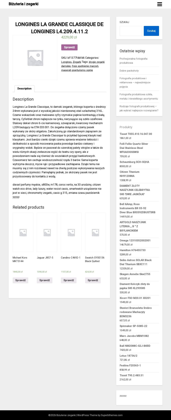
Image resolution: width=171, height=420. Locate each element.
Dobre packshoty (129, 70)
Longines (66, 62)
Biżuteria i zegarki (23, 4)
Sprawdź (69, 47)
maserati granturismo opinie (88, 70)
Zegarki (78, 62)
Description (24, 88)
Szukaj (124, 22)
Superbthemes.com (112, 415)
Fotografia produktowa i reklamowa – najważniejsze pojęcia (135, 82)
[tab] (25, 89)
